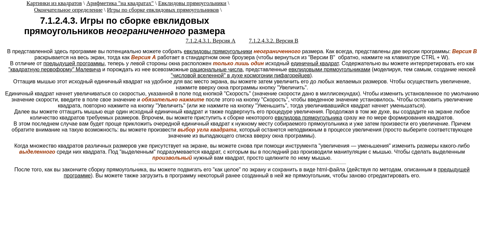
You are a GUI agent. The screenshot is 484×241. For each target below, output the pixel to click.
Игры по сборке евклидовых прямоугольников (163, 10)
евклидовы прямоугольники (218, 51)
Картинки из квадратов (54, 3)
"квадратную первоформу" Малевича (54, 69)
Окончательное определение (68, 10)
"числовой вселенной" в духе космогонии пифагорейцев (240, 75)
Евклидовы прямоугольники (192, 3)
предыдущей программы (74, 63)
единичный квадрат (315, 63)
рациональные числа (216, 69)
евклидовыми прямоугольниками (329, 69)
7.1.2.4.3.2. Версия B (273, 40)
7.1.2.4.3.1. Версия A (210, 40)
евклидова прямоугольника (308, 117)
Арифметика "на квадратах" (120, 3)
